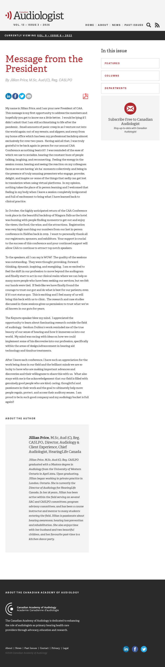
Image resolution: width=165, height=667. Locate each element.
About (103, 25)
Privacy (56, 648)
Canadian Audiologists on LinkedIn (126, 649)
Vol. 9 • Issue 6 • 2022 (54, 35)
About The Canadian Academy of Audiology (42, 592)
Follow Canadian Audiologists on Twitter (144, 649)
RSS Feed (157, 25)
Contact (44, 648)
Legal (66, 648)
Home (89, 25)
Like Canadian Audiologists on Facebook (135, 649)
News (116, 25)
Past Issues (134, 25)
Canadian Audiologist (34, 16)
